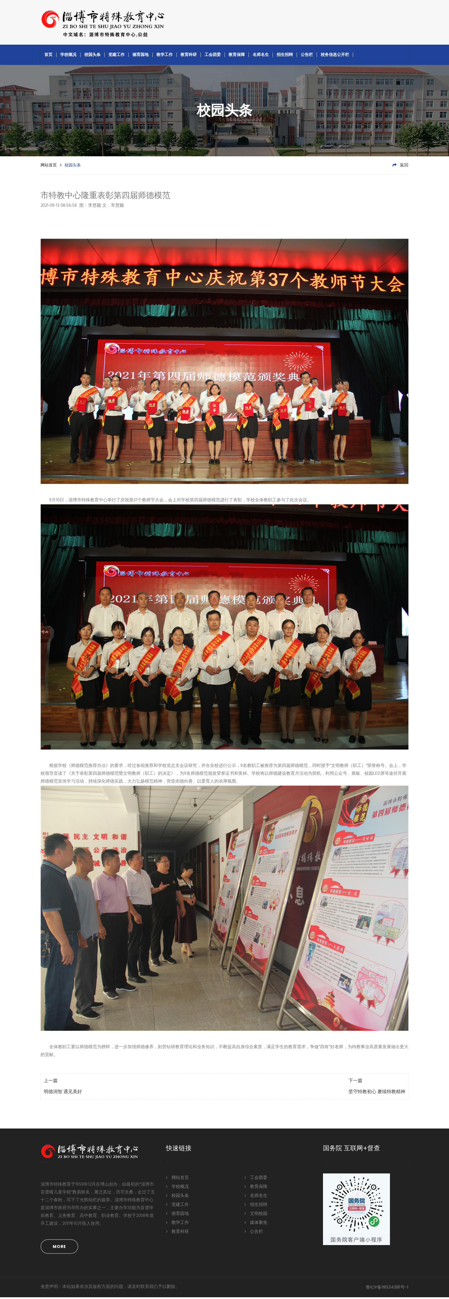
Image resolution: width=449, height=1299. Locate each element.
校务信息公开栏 (335, 56)
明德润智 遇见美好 (63, 1093)
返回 (400, 167)
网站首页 (49, 167)
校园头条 (92, 56)
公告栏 (307, 56)
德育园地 (140, 56)
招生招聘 (285, 56)
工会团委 (213, 56)
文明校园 (255, 1215)
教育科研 (188, 56)
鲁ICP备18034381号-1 (387, 1289)
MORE (59, 1248)
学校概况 (68, 56)
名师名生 (261, 56)
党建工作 (116, 56)
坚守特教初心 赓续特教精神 (376, 1093)
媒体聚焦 (255, 1224)
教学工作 (164, 56)
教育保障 (237, 56)
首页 (48, 56)
